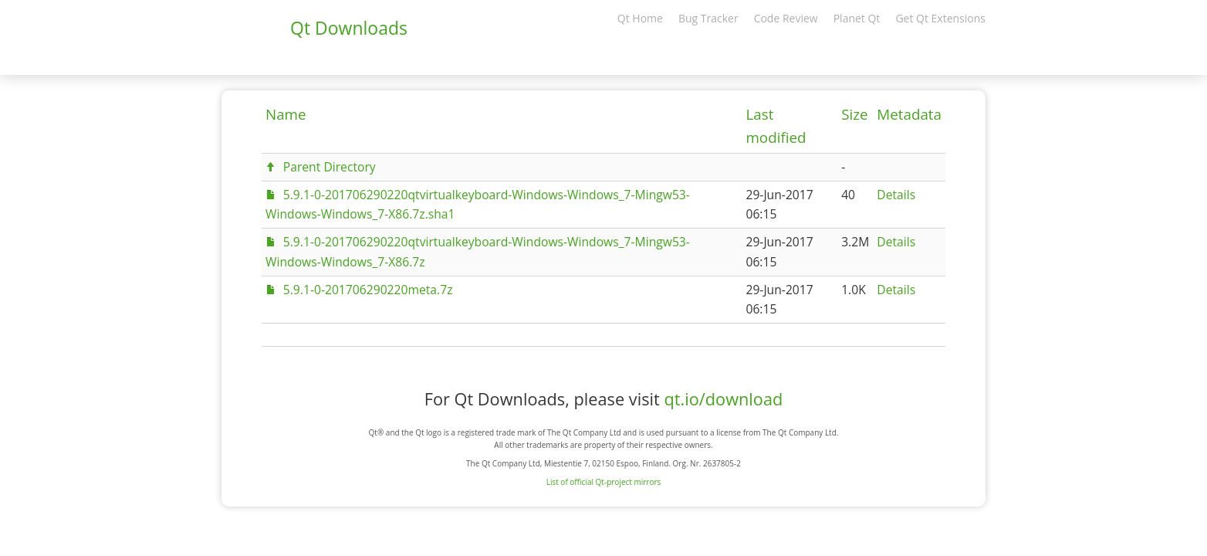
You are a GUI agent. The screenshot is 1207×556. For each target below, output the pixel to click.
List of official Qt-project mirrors (603, 481)
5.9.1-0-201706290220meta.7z (368, 289)
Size (854, 114)
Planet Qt (857, 18)
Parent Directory (329, 166)
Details (896, 194)
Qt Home (640, 18)
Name (285, 114)
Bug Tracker (708, 18)
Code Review (786, 18)
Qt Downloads (348, 27)
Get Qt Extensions (940, 18)
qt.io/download (723, 399)
